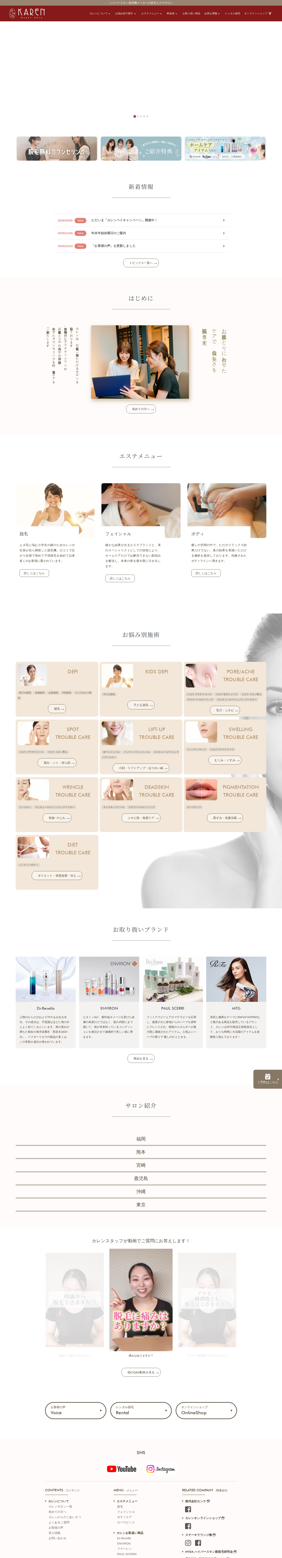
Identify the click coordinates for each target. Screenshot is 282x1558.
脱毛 (57, 708)
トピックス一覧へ (141, 262)
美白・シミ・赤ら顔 (57, 762)
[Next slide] (233, 1297)
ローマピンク (126, 1522)
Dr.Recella (124, 1538)
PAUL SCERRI (126, 1554)
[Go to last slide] (49, 1297)
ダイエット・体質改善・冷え (57, 875)
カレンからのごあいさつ (65, 1517)
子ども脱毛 (141, 705)
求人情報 (54, 1533)
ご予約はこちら (267, 1079)
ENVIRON (124, 1543)
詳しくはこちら (34, 573)
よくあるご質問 (59, 1522)
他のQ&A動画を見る (141, 1372)
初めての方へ (141, 409)
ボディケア (124, 1517)
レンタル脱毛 (125, 1410)
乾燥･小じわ (57, 817)
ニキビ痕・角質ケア (141, 817)
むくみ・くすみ (225, 760)
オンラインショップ (194, 1410)
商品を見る (141, 1058)
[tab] (134, 116)
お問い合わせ (57, 1538)
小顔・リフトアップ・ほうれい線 (141, 768)
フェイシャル (126, 1511)
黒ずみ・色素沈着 (225, 817)
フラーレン (124, 1548)
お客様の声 (58, 1410)
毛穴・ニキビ (225, 710)
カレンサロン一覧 (60, 1506)
